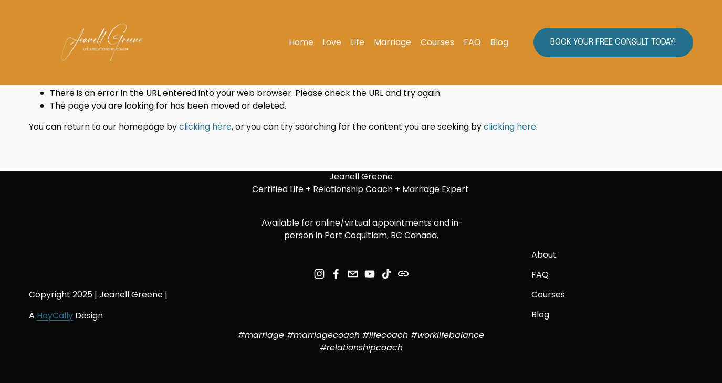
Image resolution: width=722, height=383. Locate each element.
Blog (499, 42)
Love (331, 42)
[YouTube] (369, 274)
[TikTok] (386, 274)
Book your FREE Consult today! (613, 42)
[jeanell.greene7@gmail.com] (353, 274)
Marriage (392, 42)
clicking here (205, 127)
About (544, 255)
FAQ (472, 42)
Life (357, 42)
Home (301, 42)
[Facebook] (336, 274)
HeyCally (55, 316)
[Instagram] (319, 274)
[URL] (403, 274)
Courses (437, 42)
